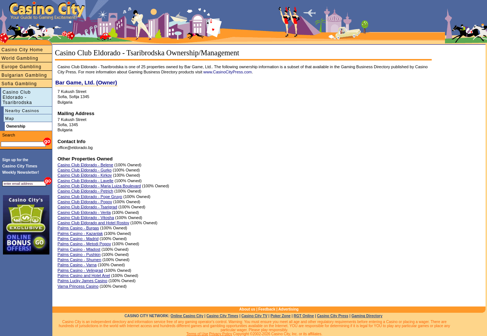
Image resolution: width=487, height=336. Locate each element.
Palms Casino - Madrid (78, 238)
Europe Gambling (21, 66)
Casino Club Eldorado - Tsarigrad (87, 207)
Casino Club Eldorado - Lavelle (86, 181)
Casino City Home (22, 49)
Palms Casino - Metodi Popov (84, 244)
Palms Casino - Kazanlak (80, 233)
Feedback (266, 309)
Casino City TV (254, 316)
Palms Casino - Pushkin (79, 254)
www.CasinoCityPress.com (228, 72)
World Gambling (19, 58)
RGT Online (304, 316)
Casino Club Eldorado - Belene (85, 165)
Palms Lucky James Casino (82, 280)
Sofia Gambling (19, 83)
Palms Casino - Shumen (79, 259)
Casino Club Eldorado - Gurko (85, 170)
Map (9, 118)
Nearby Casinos (22, 110)
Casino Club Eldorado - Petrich (85, 191)
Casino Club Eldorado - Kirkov (85, 175)
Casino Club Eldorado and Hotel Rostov (93, 223)
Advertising (288, 309)
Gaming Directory (366, 316)
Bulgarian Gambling (24, 75)
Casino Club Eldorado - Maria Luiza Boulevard (99, 186)
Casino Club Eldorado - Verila (84, 212)
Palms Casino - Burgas (78, 228)
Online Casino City (187, 316)
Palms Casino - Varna (77, 265)
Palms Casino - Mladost (79, 249)
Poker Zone (281, 316)
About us (247, 309)
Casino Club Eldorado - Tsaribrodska (17, 97)
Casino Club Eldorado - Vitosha (86, 217)
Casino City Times (222, 316)
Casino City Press (332, 316)
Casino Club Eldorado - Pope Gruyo (90, 196)
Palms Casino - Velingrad (80, 270)
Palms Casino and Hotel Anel (84, 275)
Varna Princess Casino (78, 286)
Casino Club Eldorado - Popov (85, 202)
